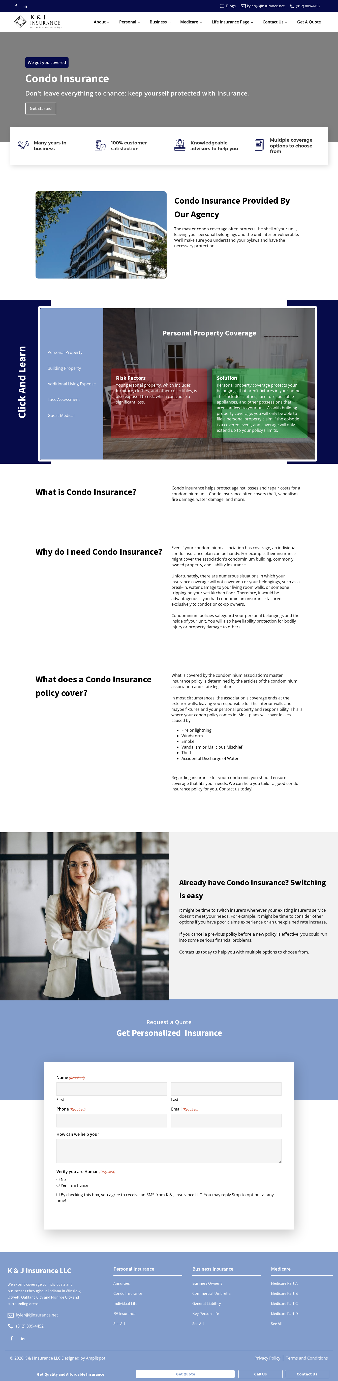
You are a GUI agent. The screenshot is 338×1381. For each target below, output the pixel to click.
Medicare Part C (284, 1303)
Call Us (260, 1373)
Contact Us (273, 22)
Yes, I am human (75, 1185)
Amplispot (95, 1358)
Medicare (189, 22)
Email (184, 1109)
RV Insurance (124, 1313)
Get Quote (185, 1373)
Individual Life (125, 1303)
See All (119, 1323)
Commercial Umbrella (211, 1293)
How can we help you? (77, 1134)
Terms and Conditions (307, 1358)
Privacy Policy (267, 1358)
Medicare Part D (284, 1313)
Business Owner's (207, 1283)
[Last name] (226, 1089)
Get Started (41, 108)
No (63, 1179)
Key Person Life (205, 1313)
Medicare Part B (284, 1293)
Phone (70, 1109)
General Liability (206, 1303)
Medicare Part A (284, 1283)
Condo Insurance (127, 1293)
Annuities (121, 1283)
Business (158, 22)
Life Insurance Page (230, 22)
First (60, 1099)
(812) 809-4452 (308, 6)
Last (174, 1099)
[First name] (111, 1089)
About (100, 22)
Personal (127, 22)
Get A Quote (309, 22)
